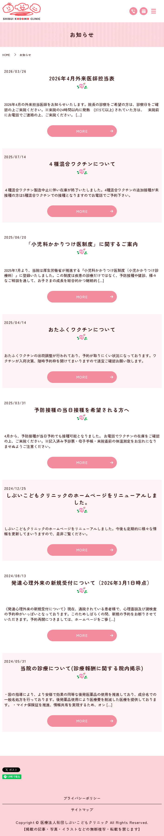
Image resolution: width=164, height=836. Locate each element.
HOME (6, 55)
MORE (82, 131)
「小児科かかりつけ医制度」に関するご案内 (82, 243)
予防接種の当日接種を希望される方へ (82, 409)
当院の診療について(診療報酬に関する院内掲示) (82, 668)
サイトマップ (82, 809)
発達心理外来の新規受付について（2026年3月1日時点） (82, 582)
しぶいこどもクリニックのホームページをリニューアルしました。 (82, 498)
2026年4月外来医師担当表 (82, 78)
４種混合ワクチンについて (82, 163)
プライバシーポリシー (82, 798)
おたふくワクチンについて (82, 329)
